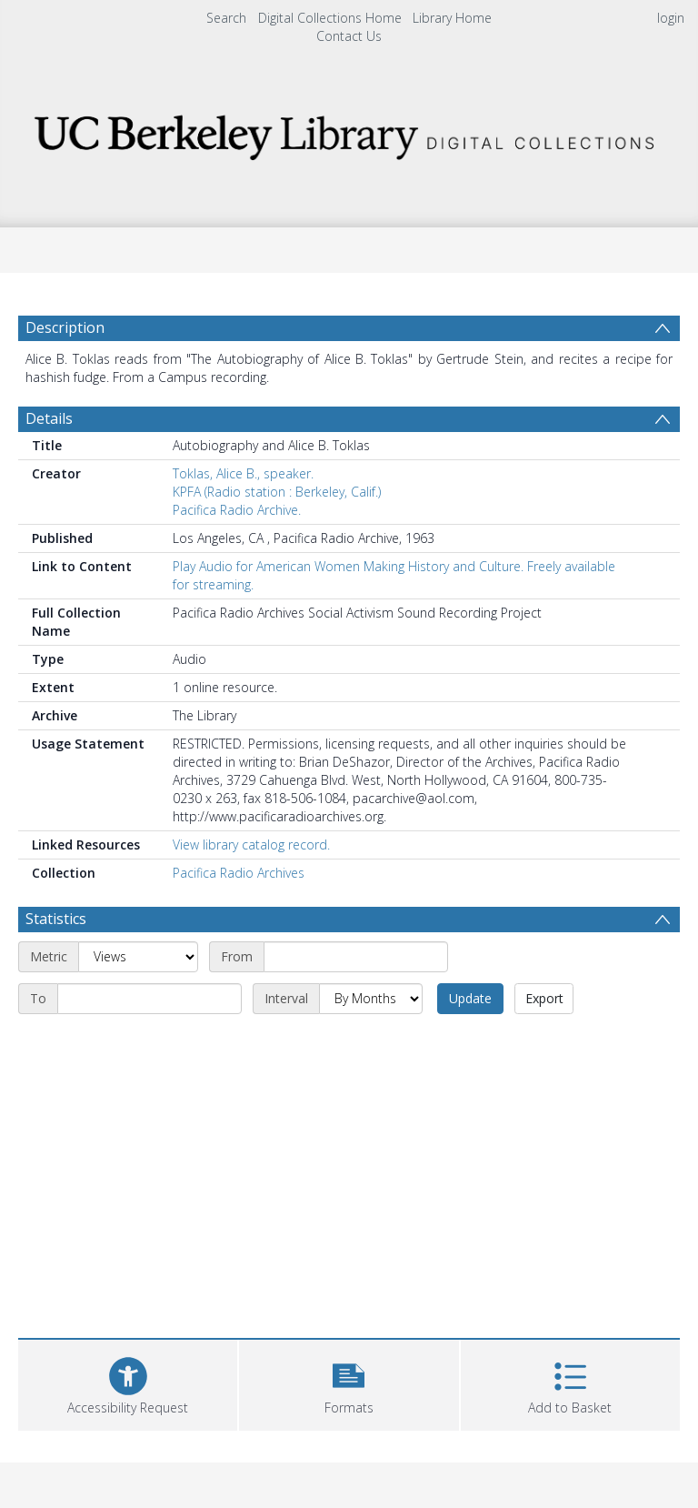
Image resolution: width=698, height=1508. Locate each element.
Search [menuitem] (226, 17)
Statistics (55, 919)
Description (65, 327)
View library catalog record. (251, 844)
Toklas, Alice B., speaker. (243, 473)
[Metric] (138, 956)
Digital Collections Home (330, 17)
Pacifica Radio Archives (238, 872)
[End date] (149, 998)
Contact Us (349, 36)
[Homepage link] (348, 132)
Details (49, 418)
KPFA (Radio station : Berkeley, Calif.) (277, 491)
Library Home (452, 17)
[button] (348, 1383)
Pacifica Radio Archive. (237, 509)
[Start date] (356, 956)
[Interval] (371, 998)
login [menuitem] (670, 17)
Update (470, 998)
